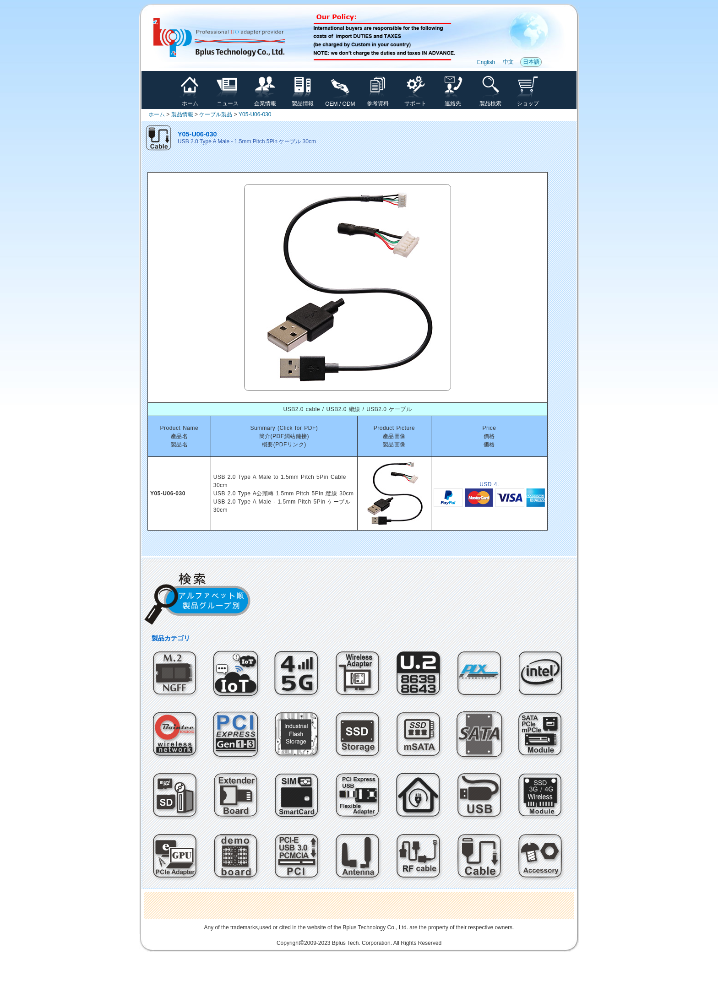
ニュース (227, 101)
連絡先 (453, 101)
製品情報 (302, 101)
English (486, 62)
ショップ (528, 101)
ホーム (190, 101)
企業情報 (265, 101)
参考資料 (377, 101)
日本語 (531, 62)
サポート (415, 101)
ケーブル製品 (215, 114)
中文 (508, 62)
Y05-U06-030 (255, 114)
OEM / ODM (340, 101)
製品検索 (490, 101)
